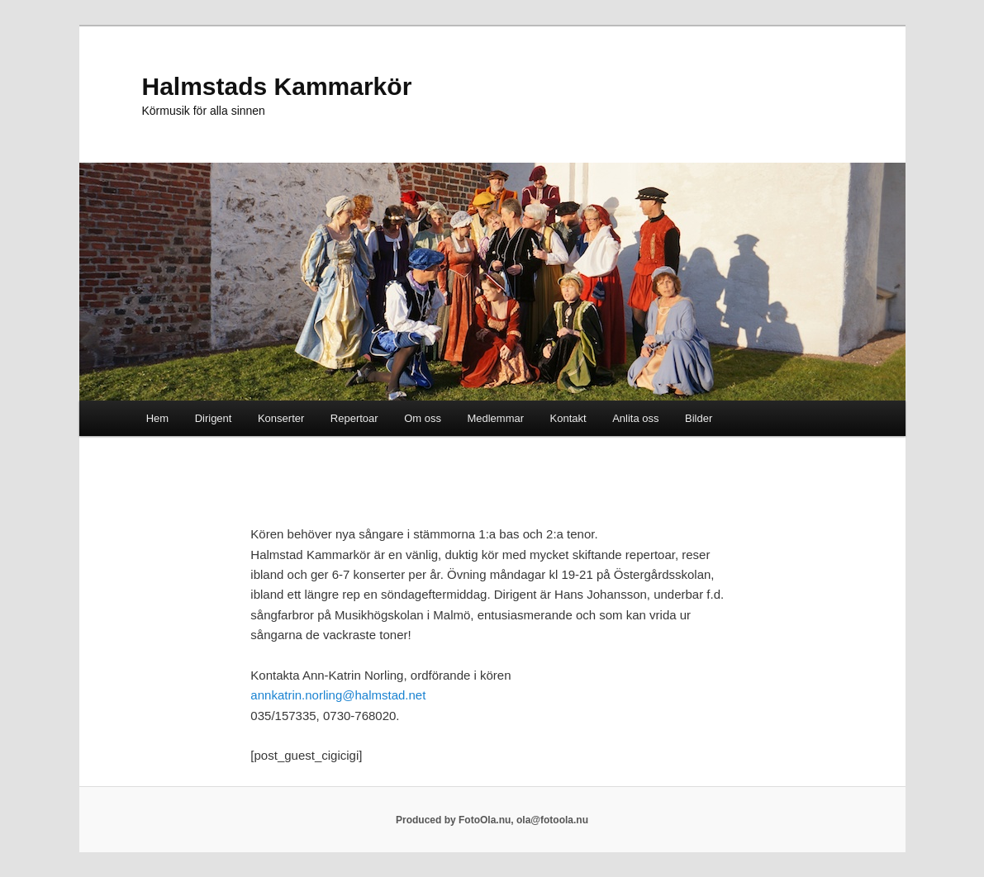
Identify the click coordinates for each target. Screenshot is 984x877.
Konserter (281, 418)
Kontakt (568, 418)
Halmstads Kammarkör (277, 86)
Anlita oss (635, 418)
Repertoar (354, 418)
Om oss (422, 418)
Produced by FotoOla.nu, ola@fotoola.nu (492, 820)
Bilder (698, 418)
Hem (157, 418)
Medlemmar (495, 418)
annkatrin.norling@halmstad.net (337, 695)
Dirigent (213, 418)
